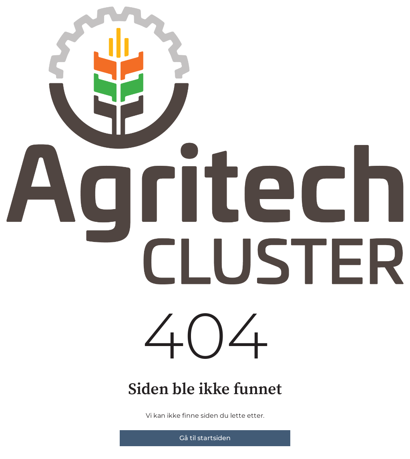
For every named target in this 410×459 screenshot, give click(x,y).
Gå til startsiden (205, 438)
